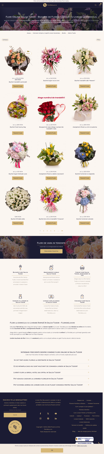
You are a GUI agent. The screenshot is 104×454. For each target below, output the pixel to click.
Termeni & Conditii (77, 425)
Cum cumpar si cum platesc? (84, 406)
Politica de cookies (91, 425)
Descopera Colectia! (51, 251)
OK (52, 450)
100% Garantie (90, 419)
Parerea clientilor (84, 409)
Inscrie (15, 415)
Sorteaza (5, 39)
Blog (74, 431)
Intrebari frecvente (94, 403)
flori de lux (50, 5)
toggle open (3, 5)
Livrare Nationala (84, 422)
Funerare (87, 416)
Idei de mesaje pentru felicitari (87, 431)
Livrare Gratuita (79, 419)
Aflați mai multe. (82, 445)
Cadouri (79, 416)
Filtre (98, 39)
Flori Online (95, 416)
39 (62, 230)
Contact (89, 400)
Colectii (72, 416)
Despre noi (80, 400)
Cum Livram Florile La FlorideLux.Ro (85, 412)
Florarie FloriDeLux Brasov (77, 403)
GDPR (84, 428)
